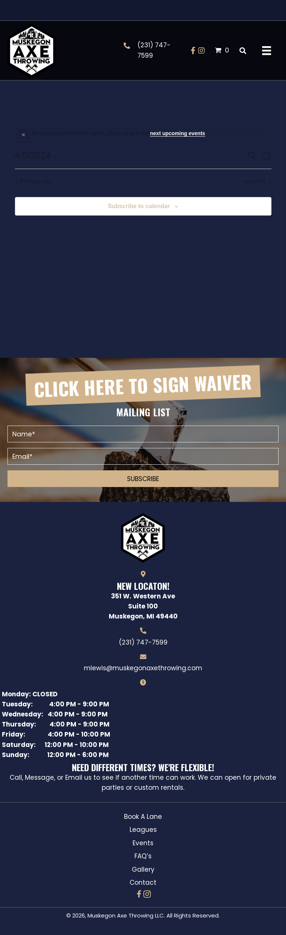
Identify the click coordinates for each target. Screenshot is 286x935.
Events (143, 843)
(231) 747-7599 (143, 642)
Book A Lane (143, 816)
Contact (143, 882)
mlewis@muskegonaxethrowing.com (143, 668)
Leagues (143, 829)
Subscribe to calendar (139, 206)
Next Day (257, 181)
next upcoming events (177, 133)
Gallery (143, 869)
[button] (193, 50)
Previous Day (33, 181)
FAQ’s (143, 856)
